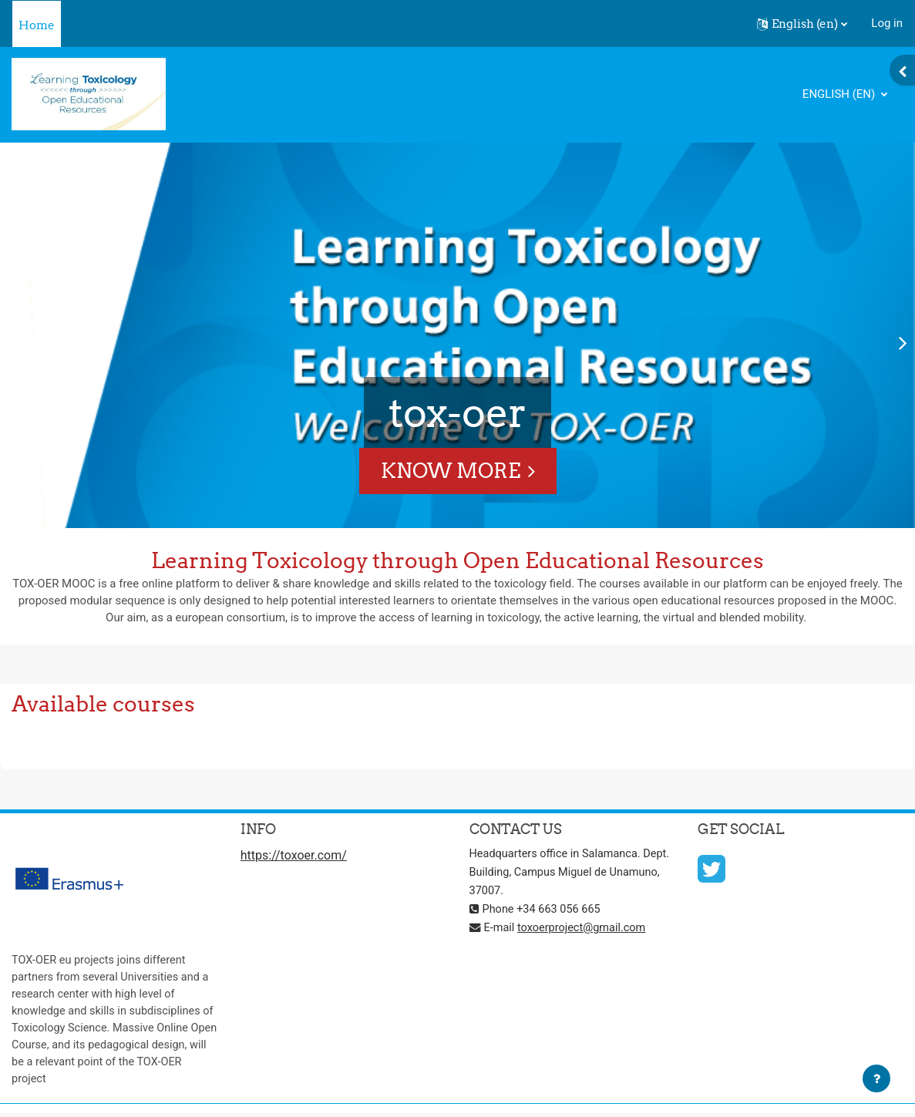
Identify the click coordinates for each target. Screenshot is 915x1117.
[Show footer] (876, 1078)
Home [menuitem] (37, 25)
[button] (802, 24)
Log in (887, 23)
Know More (450, 470)
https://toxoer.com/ (294, 857)
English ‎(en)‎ (840, 94)
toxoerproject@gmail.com (585, 930)
